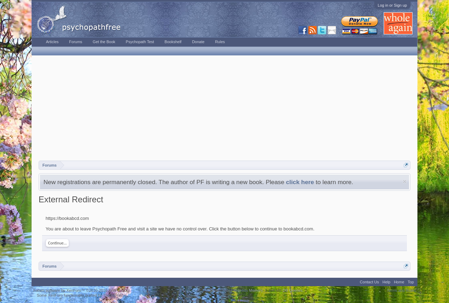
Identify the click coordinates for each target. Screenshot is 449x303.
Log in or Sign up (392, 5)
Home (399, 282)
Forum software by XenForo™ (82, 290)
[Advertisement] (224, 108)
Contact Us (369, 282)
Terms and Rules (401, 290)
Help (386, 282)
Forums (75, 42)
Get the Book (104, 42)
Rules (220, 42)
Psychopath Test (140, 42)
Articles (52, 42)
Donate (198, 42)
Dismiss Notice (404, 181)
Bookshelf (173, 42)
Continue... (57, 243)
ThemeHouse (114, 295)
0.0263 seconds (234, 290)
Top (411, 282)
